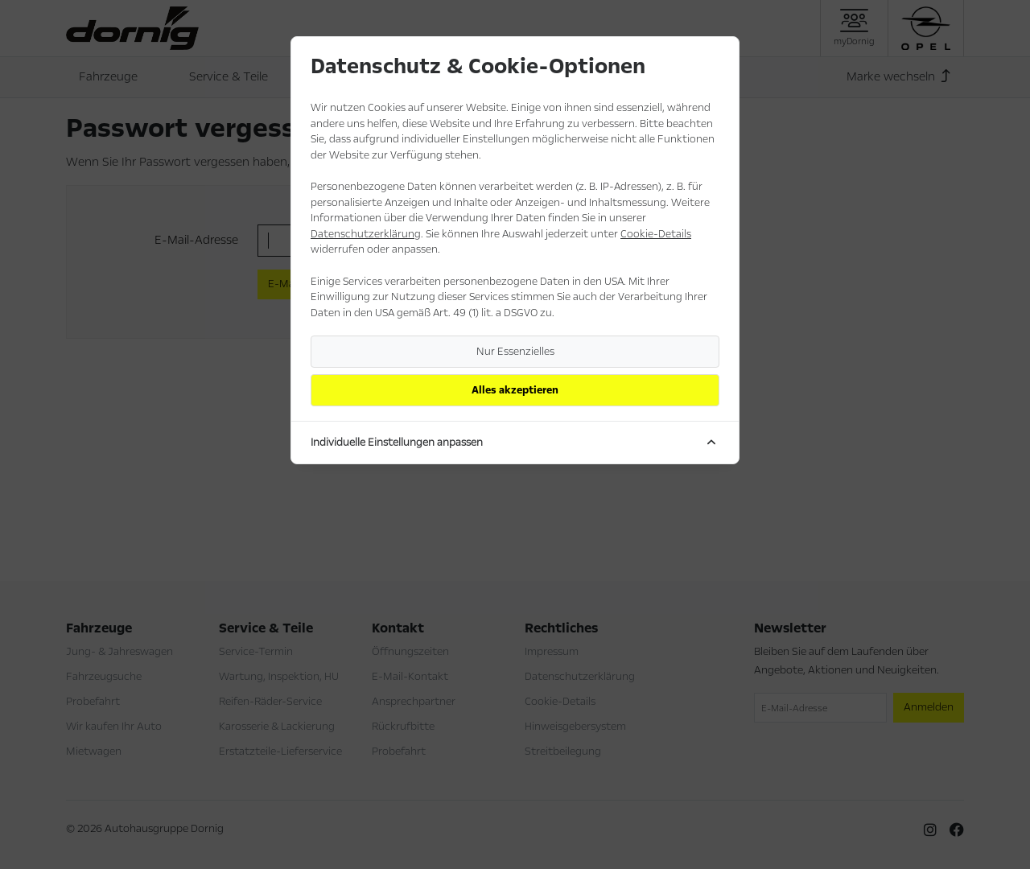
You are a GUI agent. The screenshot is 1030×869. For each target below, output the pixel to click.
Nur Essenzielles (515, 351)
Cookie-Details (655, 234)
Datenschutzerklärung (366, 234)
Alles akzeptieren (515, 390)
